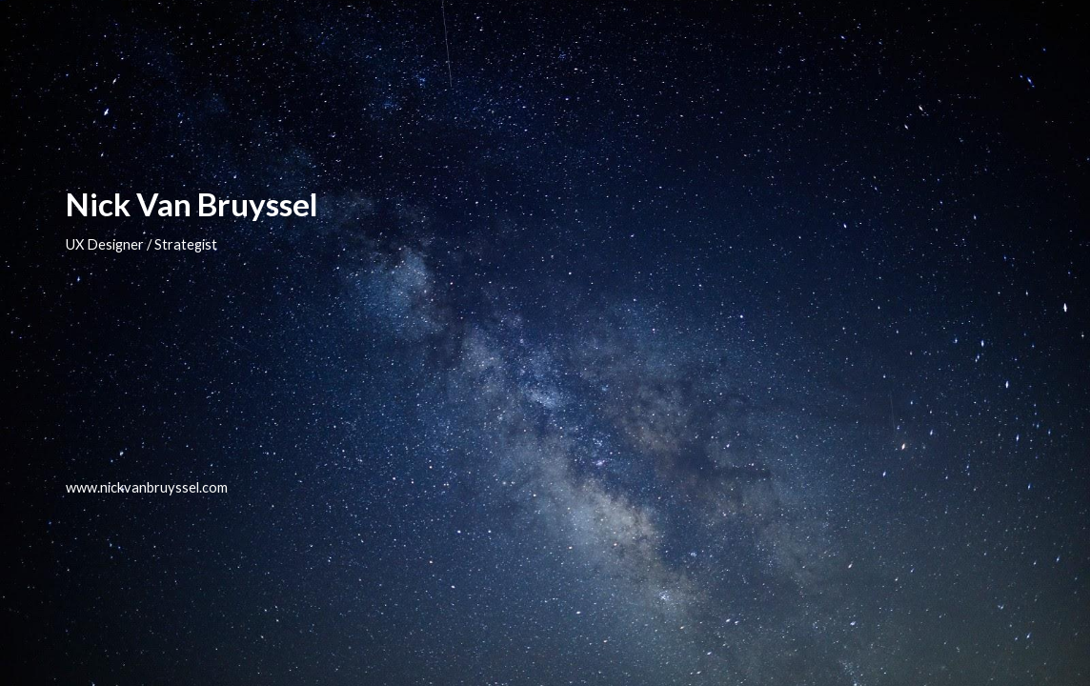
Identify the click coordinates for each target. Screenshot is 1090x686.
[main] (545, 343)
